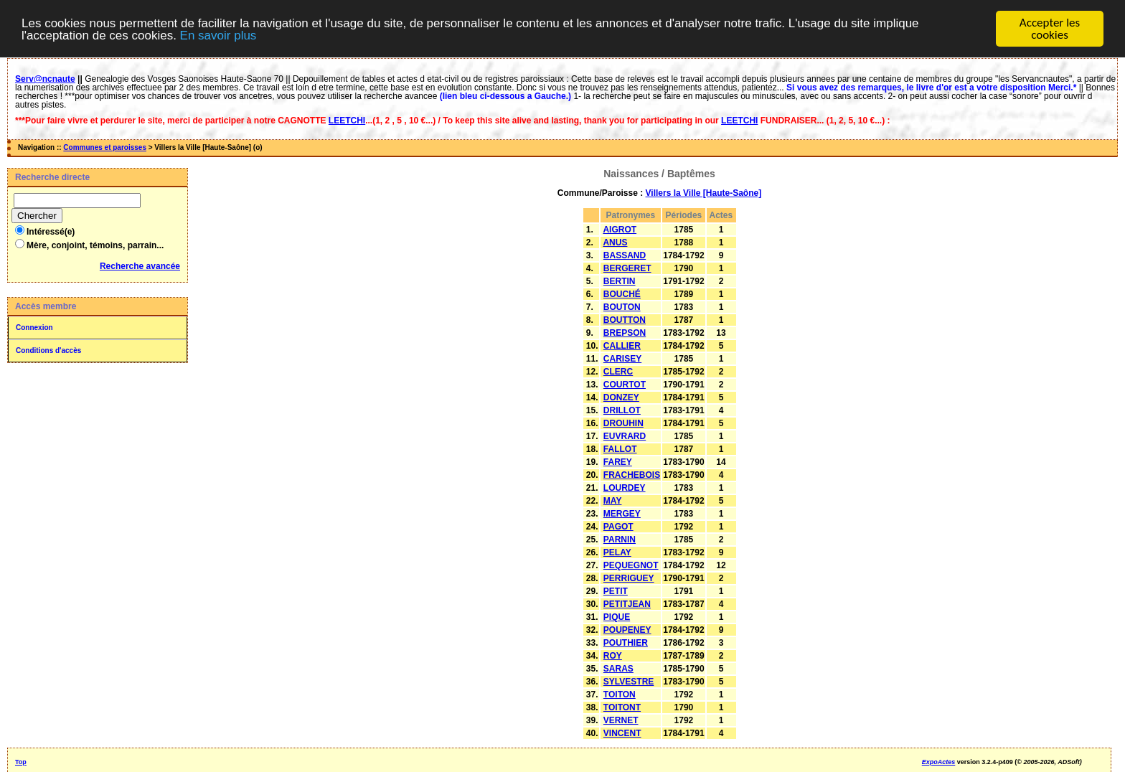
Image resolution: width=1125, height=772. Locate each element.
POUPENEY (627, 630)
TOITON (619, 694)
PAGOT (618, 527)
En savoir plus (218, 35)
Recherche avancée (140, 266)
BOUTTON (624, 320)
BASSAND (624, 255)
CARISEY (622, 359)
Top (21, 762)
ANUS (615, 242)
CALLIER (622, 346)
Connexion (34, 327)
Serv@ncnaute (45, 79)
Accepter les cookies (1050, 28)
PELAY (617, 552)
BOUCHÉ (622, 294)
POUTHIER (625, 643)
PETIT (615, 591)
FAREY (617, 462)
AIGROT (619, 230)
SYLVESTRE (628, 682)
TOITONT (622, 707)
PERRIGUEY (628, 578)
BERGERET (627, 268)
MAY (612, 501)
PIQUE (616, 617)
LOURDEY (624, 488)
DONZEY (621, 397)
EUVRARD (624, 436)
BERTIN (619, 281)
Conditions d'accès (48, 350)
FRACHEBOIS (631, 475)
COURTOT (624, 385)
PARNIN (619, 540)
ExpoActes (939, 762)
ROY (612, 656)
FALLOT (620, 449)
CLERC (618, 372)
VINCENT (622, 733)
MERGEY (622, 514)
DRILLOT (622, 410)
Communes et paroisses (104, 147)
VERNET (621, 720)
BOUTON (622, 307)
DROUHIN (623, 423)
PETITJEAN (627, 604)
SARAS (618, 669)
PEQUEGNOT (631, 565)
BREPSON (624, 333)
